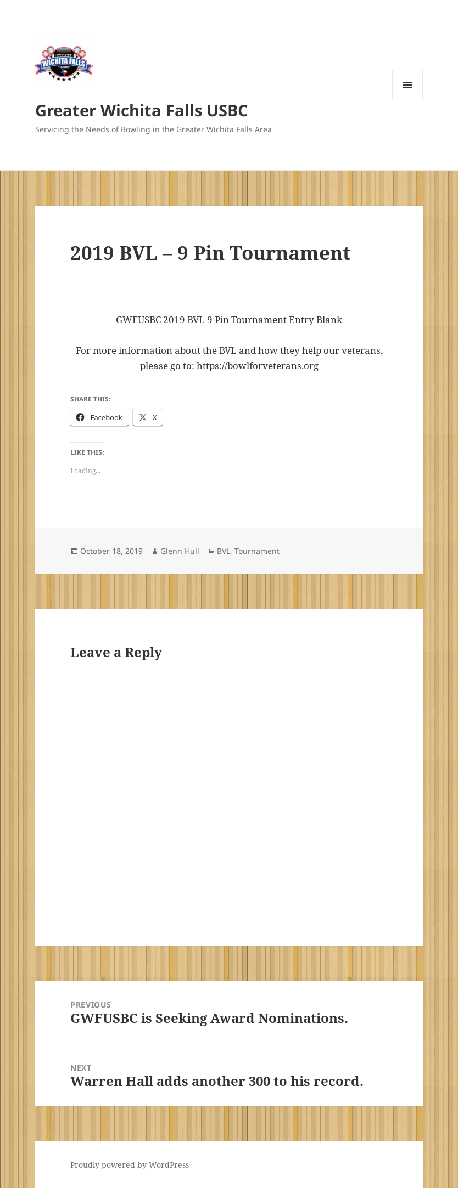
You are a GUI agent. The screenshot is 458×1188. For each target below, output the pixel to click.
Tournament (257, 551)
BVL (223, 551)
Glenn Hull (179, 551)
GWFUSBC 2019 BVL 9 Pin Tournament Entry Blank (229, 319)
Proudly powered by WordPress (129, 1164)
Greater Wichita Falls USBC (141, 110)
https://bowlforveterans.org (258, 365)
